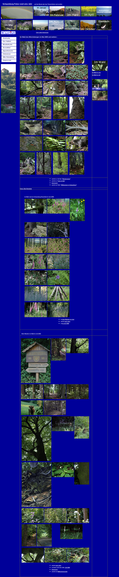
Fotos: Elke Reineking (26, 188)
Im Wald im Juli (96, 75)
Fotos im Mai (61, 181)
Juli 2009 (67, 567)
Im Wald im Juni (96, 72)
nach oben (67, 321)
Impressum (55, 183)
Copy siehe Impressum (42, 32)
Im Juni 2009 (65, 323)
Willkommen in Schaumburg (68, 185)
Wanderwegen (66, 179)
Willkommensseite (62, 571)
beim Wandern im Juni (68, 319)
